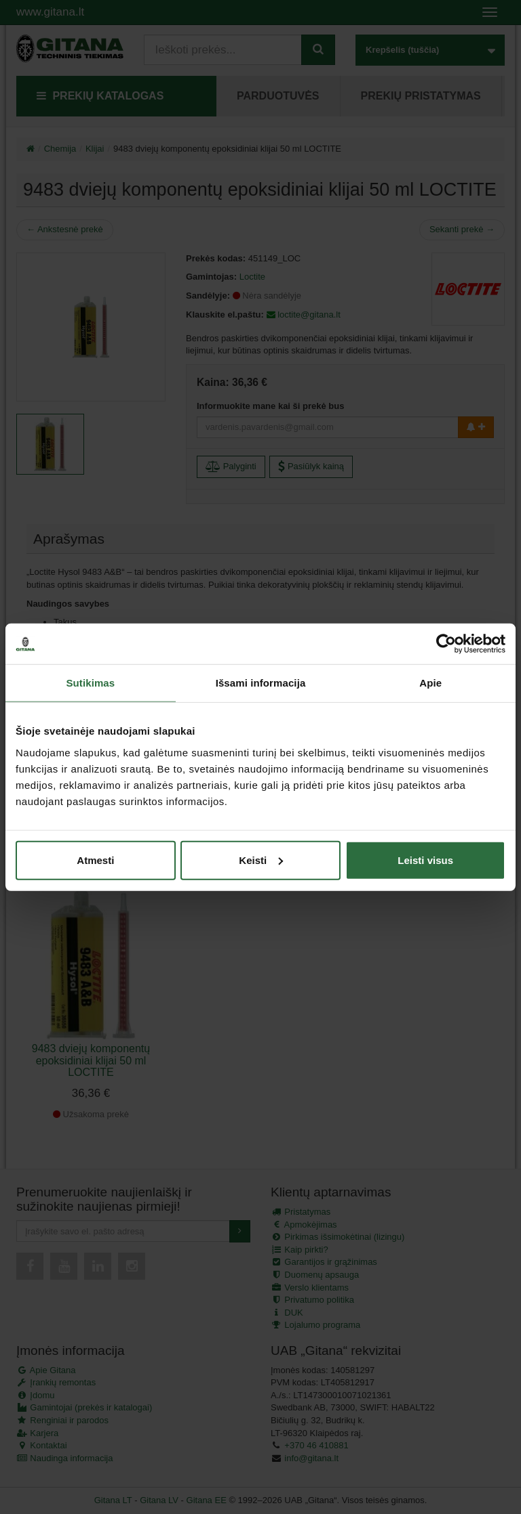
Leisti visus (425, 859)
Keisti (261, 859)
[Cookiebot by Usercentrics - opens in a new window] (446, 644)
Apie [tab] (430, 683)
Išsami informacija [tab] (261, 683)
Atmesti (95, 859)
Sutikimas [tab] (90, 683)
